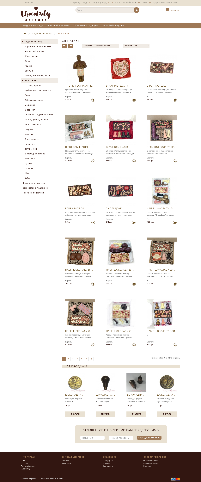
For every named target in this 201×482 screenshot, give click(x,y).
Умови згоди (26, 469)
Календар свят (108, 460)
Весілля (28, 70)
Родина (27, 66)
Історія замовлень (150, 463)
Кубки (27, 178)
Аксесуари (29, 158)
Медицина (29, 105)
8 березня (29, 110)
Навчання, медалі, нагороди (38, 114)
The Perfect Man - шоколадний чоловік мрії (80, 86)
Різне (26, 173)
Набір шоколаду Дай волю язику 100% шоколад (161, 331)
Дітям (26, 61)
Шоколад (106, 463)
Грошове (28, 168)
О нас (23, 460)
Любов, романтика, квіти (36, 75)
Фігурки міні (30, 149)
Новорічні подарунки (113, 25)
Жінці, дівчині (31, 56)
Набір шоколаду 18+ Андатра (161, 208)
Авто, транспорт (32, 124)
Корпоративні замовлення (37, 46)
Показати (128, 45)
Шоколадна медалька (75, 395)
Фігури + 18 (64, 33)
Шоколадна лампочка (105, 395)
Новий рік (29, 144)
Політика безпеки (27, 466)
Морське (28, 134)
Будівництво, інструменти (37, 90)
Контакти (65, 460)
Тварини (28, 129)
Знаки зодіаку (31, 139)
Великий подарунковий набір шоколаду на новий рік (161, 147)
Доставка (24, 463)
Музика (27, 163)
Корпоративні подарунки (86, 25)
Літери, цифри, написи (35, 119)
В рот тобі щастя (76, 147)
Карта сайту (66, 463)
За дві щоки (114, 208)
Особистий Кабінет (150, 460)
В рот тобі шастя (117, 86)
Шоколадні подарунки (58, 25)
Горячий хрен (74, 208)
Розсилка (147, 466)
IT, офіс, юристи (32, 85)
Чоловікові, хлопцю (34, 51)
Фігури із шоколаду (33, 25)
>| (91, 359)
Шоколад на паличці (34, 153)
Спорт (27, 95)
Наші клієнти (108, 466)
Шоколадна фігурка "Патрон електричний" (136, 395)
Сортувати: (88, 45)
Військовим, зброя (33, 100)
